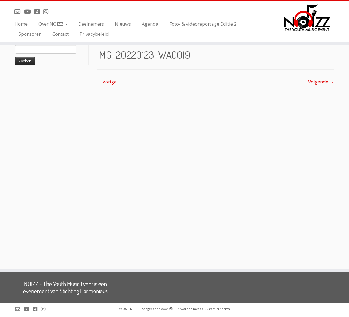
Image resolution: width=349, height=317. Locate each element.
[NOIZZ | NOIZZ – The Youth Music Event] (309, 17)
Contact (60, 34)
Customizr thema (217, 309)
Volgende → (321, 82)
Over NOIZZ (52, 24)
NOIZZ (134, 309)
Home (21, 24)
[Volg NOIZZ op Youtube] (29, 11)
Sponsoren (30, 34)
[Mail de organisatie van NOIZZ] (19, 11)
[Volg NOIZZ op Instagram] (47, 11)
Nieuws (123, 24)
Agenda (150, 24)
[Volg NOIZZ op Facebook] (38, 11)
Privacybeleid (94, 34)
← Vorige (106, 82)
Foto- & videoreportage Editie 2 (203, 24)
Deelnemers (91, 24)
